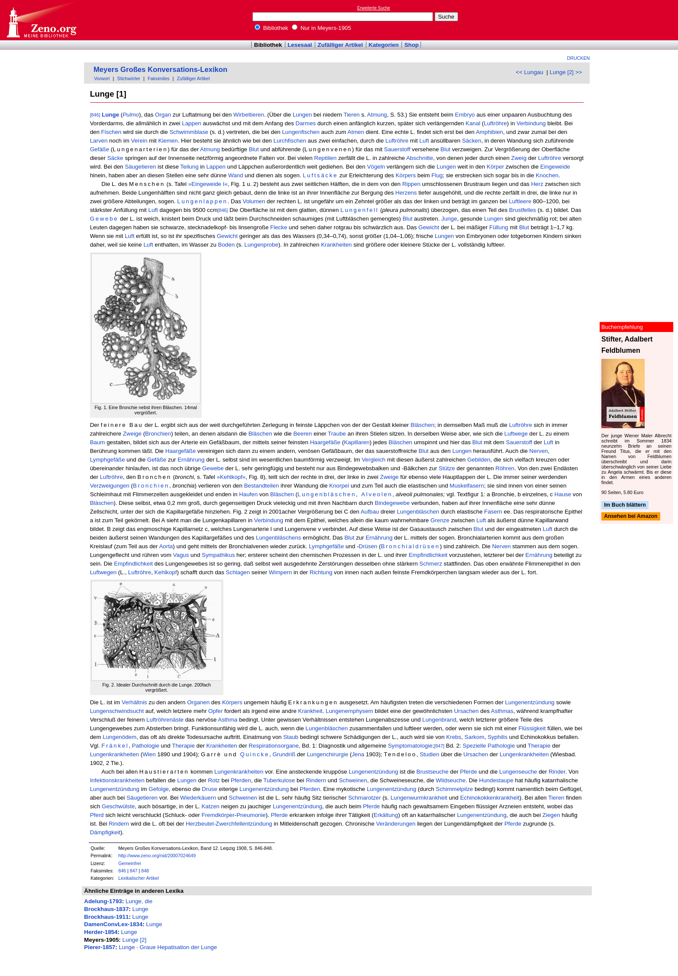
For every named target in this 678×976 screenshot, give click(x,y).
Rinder (557, 771)
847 (134, 870)
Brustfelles (522, 210)
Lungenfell (359, 210)
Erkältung (386, 815)
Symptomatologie (410, 745)
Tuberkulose (279, 780)
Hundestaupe (496, 780)
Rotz (214, 780)
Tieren (351, 114)
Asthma (227, 719)
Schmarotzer (364, 797)
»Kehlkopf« (231, 477)
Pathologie (145, 745)
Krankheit (310, 711)
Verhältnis (134, 702)
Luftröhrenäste (165, 719)
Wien (148, 754)
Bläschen (422, 425)
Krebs (454, 737)
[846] (95, 114)
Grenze (439, 520)
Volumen (254, 201)
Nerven (538, 451)
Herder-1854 (100, 932)
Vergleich (373, 459)
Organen (198, 702)
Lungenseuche (518, 771)
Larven (99, 140)
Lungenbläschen (326, 494)
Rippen (411, 184)
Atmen (356, 132)
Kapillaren (356, 442)
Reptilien (325, 158)
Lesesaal (299, 45)
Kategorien (383, 45)
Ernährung (191, 459)
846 (122, 870)
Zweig (519, 158)
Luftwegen (103, 572)
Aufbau (370, 511)
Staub (290, 737)
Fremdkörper (217, 815)
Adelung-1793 (103, 901)
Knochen (547, 175)
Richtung (321, 572)
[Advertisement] (638, 19)
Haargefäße (325, 442)
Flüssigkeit (532, 728)
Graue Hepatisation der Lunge (178, 947)
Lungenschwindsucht (117, 711)
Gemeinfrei (129, 863)
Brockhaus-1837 (106, 909)
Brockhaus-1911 (106, 917)
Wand (235, 175)
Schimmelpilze (454, 789)
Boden (226, 244)
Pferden (241, 780)
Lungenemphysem (349, 711)
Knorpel (339, 485)
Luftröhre (495, 123)
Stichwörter (128, 78)
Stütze (447, 468)
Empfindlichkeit (428, 555)
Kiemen (168, 140)
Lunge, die (139, 901)
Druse (209, 789)
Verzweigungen (109, 485)
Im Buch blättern (625, 505)
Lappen (191, 123)
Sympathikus (218, 555)
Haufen (248, 494)
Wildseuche (451, 780)
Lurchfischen (289, 140)
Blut (254, 149)
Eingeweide (555, 166)
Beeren (302, 433)
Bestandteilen (261, 485)
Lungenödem (119, 737)
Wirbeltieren (248, 114)
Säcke (115, 158)
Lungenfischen (301, 132)
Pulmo (131, 114)
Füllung (498, 227)
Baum (97, 442)
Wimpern (280, 572)
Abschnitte (419, 158)
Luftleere (520, 201)
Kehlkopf (166, 572)
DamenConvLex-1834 (113, 924)
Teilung (189, 166)
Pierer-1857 (99, 947)
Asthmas (502, 711)
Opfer (215, 711)
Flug (437, 175)
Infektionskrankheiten (117, 780)
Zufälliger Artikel (340, 45)
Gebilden (478, 459)
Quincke (254, 754)
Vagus (181, 555)
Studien (429, 754)
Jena (358, 754)
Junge (449, 218)
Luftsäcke (320, 175)
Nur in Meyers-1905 (321, 28)
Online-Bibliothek (41, 20)
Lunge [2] (135, 940)
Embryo (465, 114)
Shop (411, 45)
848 (145, 870)
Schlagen (238, 572)
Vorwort (102, 78)
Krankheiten (336, 244)
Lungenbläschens (278, 537)
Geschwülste (118, 806)
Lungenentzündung (530, 702)
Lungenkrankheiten (114, 754)
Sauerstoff (397, 149)
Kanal (472, 123)
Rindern (316, 780)
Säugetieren (140, 166)
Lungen (302, 114)
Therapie (183, 745)
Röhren (504, 468)
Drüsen (368, 546)
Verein (139, 140)
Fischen (111, 132)
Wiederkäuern (198, 797)
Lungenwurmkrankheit (419, 797)
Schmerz (431, 563)
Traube (337, 433)
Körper (495, 166)
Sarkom (474, 737)
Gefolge (159, 789)
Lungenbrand (439, 719)
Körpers (406, 175)
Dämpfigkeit (105, 832)
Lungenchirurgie (328, 754)
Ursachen (466, 711)
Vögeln (376, 166)
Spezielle (474, 745)
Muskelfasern (467, 485)
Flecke (278, 227)
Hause (563, 494)
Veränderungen (396, 823)
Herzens (406, 192)
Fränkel (115, 745)
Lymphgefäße (107, 459)
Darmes (306, 123)
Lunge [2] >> (565, 72)
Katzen (210, 806)
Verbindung (531, 123)
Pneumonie (250, 815)
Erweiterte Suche (373, 8)
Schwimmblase (188, 132)
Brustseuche (432, 771)
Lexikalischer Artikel (138, 878)
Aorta (166, 546)
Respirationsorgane (274, 745)
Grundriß (283, 754)
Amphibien (489, 132)
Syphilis (497, 737)
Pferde (468, 771)
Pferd (97, 815)
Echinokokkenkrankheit (490, 797)
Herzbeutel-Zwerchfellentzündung (229, 823)
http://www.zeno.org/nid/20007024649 (157, 855)
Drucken (578, 58)
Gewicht (428, 227)
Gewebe (104, 218)
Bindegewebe (392, 503)
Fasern (493, 511)
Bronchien (158, 433)
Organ (163, 114)
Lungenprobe (261, 244)
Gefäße (99, 149)
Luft (424, 140)
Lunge (110, 114)
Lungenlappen (202, 201)
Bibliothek (271, 28)
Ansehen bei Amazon (630, 517)
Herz (537, 184)
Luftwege (516, 433)
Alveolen (376, 494)
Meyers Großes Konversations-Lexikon (160, 69)
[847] (439, 745)
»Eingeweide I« (208, 184)
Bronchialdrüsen (410, 546)
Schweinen (353, 780)
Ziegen (551, 815)
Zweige (132, 433)
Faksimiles (158, 78)
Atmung (377, 114)
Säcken (471, 140)
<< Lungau (529, 72)
